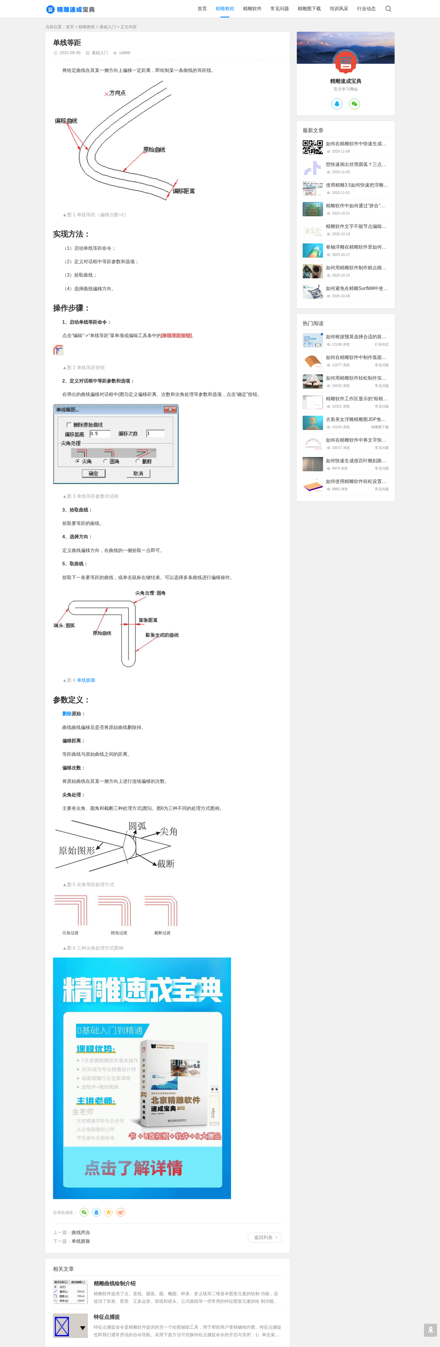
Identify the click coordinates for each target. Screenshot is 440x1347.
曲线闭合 (81, 1232)
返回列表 (263, 1237)
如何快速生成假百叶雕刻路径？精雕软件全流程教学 (379, 460)
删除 (67, 713)
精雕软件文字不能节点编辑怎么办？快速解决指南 (377, 226)
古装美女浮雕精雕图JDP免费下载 (360, 419)
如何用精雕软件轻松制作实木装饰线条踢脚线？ (375, 378)
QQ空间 (108, 1212)
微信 (84, 1212)
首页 (202, 8)
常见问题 (279, 8)
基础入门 (108, 26)
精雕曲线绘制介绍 (115, 1283)
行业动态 (366, 8)
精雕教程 (225, 8)
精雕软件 (252, 8)
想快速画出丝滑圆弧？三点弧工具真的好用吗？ (375, 164)
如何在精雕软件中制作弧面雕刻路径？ (365, 357)
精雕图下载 (309, 8)
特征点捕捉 (107, 1317)
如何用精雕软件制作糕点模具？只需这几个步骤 (375, 267)
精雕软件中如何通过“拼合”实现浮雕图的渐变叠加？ (379, 205)
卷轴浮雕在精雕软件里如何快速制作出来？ (370, 247)
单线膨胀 (86, 680)
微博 (120, 1212)
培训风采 (339, 8)
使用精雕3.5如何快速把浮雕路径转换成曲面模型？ (378, 185)
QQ (96, 1212)
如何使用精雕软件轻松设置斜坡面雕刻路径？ (372, 481)
